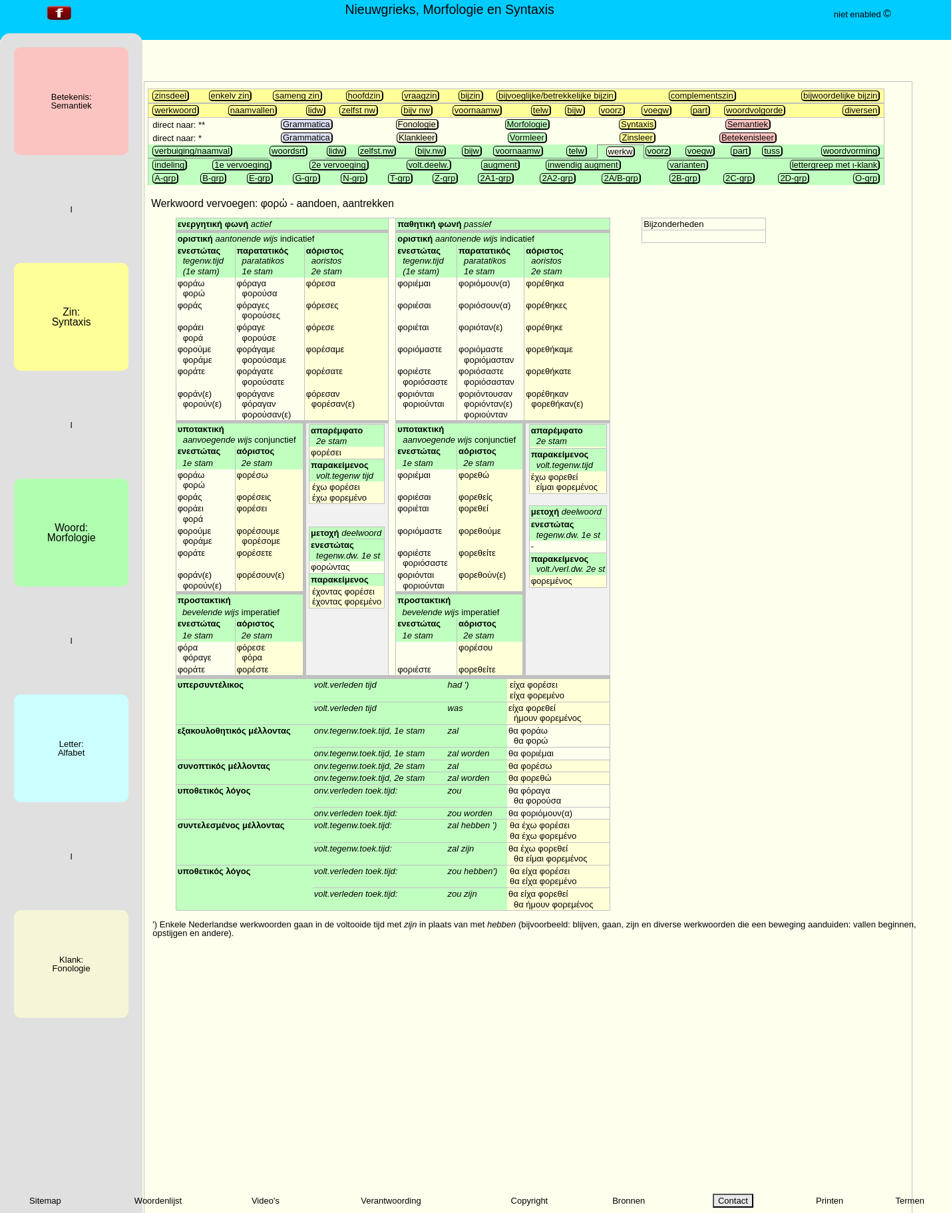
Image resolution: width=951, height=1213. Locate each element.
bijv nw (416, 110)
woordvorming (850, 151)
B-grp (213, 178)
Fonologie (417, 124)
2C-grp (738, 178)
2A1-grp (495, 178)
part (700, 110)
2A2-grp (557, 178)
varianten (687, 165)
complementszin (702, 96)
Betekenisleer (747, 137)
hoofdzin (364, 96)
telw (540, 110)
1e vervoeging (241, 165)
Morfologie (527, 124)
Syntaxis (637, 124)
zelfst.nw (377, 151)
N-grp (354, 178)
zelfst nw (358, 110)
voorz (611, 110)
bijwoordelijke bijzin (840, 96)
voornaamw (477, 110)
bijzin (470, 96)
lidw (315, 110)
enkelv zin (230, 96)
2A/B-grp (621, 178)
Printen (829, 1201)
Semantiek (747, 124)
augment (500, 165)
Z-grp (445, 178)
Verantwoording (391, 1201)
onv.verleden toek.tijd (354, 791)
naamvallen (252, 110)
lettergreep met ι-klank (835, 165)
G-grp (306, 178)
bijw (574, 110)
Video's (266, 1201)
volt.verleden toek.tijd (354, 871)
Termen (910, 1201)
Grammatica (306, 124)
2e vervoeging (338, 165)
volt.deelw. (429, 165)
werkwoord (175, 110)
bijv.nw (430, 151)
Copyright (529, 1201)
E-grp (259, 178)
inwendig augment (583, 165)
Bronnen (628, 1201)
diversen (861, 110)
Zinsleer (637, 137)
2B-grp (684, 178)
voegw (656, 110)
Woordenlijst (158, 1201)
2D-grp (793, 178)
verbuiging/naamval (192, 151)
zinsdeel (170, 96)
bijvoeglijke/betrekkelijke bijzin (556, 96)
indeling (169, 165)
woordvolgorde (754, 110)
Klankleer (417, 137)
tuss (772, 151)
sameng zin (297, 96)
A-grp (165, 178)
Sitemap (45, 1201)
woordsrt (288, 151)
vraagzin (420, 96)
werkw (620, 151)
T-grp (400, 178)
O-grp (866, 178)
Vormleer (527, 137)
